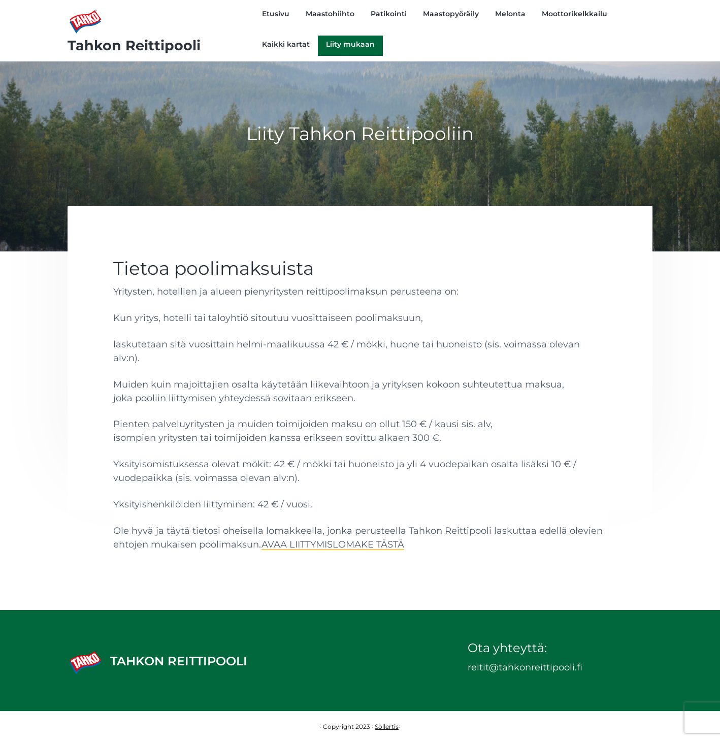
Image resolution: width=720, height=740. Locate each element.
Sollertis (387, 726)
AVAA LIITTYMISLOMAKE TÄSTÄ (332, 544)
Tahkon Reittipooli (134, 45)
